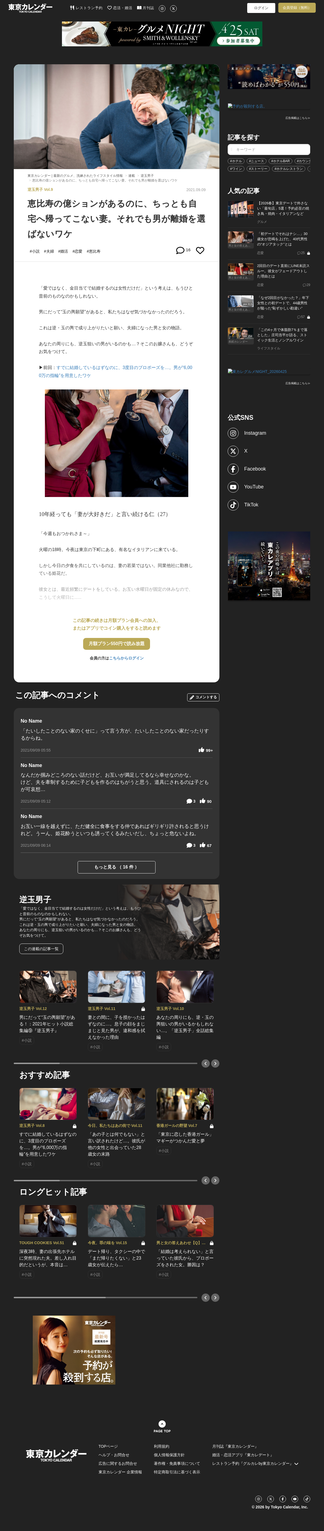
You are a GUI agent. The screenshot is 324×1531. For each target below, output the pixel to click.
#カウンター (306, 160)
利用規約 (161, 1446)
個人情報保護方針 (169, 1455)
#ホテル (236, 160)
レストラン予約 (86, 8)
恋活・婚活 (119, 8)
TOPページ (108, 1446)
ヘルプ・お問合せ (114, 1455)
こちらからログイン (126, 658)
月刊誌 (145, 8)
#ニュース (256, 160)
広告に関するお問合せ (118, 1463)
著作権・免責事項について (177, 1463)
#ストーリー (258, 168)
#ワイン (236, 168)
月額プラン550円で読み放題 (117, 643)
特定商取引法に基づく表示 (177, 1472)
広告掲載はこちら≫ (297, 117)
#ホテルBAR (280, 160)
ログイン (261, 8)
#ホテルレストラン (288, 168)
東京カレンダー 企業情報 (120, 1472)
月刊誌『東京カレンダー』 (235, 1446)
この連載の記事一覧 (41, 949)
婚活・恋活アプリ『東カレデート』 (243, 1455)
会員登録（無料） (297, 8)
